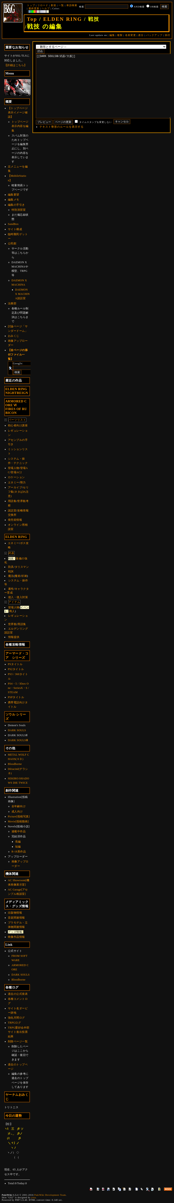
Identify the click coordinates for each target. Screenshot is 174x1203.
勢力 (23, 482)
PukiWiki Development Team (50, 1195)
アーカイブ (15, 487)
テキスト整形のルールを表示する (61, 140)
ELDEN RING (62, 19)
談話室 (12, 510)
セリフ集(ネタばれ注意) (18, 492)
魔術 (17, 576)
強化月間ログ (16, 1017)
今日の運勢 (13, 1115)
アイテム (14, 602)
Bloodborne (15, 764)
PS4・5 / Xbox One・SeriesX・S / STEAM (18, 688)
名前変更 (130, 35)
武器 (11, 553)
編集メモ (13, 199)
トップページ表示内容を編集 (20, 126)
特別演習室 (19, 209)
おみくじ (13, 335)
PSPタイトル (16, 697)
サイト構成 (15, 229)
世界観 (12, 624)
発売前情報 (15, 519)
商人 (12, 611)
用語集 (12, 501)
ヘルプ (46, 8)
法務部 (12, 303)
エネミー (13, 482)
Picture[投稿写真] (19, 816)
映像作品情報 (16, 936)
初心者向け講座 (18, 425)
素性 (11, 588)
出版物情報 (15, 912)
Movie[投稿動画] (18, 821)
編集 (112, 35)
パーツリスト (17, 419)
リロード (42, 5)
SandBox (13, 224)
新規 (53, 5)
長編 (18, 841)
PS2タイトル (16, 669)
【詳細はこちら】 (15, 65)
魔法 (11, 576)
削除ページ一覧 (18, 1041)
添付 (167, 35)
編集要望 (13, 194)
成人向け (17, 811)
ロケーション (16, 477)
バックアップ (154, 35)
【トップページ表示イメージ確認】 (18, 112)
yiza (33, 1197)
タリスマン (22, 566)
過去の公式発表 (18, 993)
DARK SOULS (17, 730)
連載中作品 (19, 831)
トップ (31, 5)
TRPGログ (14, 1022)
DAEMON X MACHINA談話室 (22, 294)
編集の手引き (16, 204)
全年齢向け (19, 806)
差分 (141, 35)
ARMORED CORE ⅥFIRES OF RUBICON (16, 407)
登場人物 (13, 468)
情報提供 (13, 637)
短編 (18, 846)
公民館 (12, 243)
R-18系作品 (19, 851)
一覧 (61, 5)
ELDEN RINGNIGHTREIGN (16, 391)
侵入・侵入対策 (18, 597)
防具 (11, 566)
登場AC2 (16, 472)
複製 (120, 35)
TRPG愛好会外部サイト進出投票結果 (18, 1032)
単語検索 (71, 5)
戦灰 (11, 571)
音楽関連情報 (16, 917)
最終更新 (34, 8)
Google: (18, 363)
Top (32, 19)
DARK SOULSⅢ (18, 740)
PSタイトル (15, 664)
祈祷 (24, 576)
